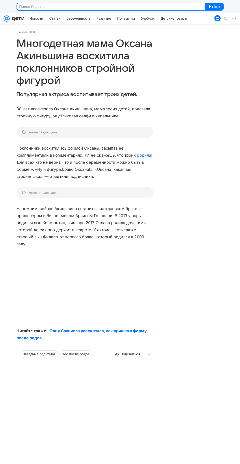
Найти (214, 7)
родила (144, 155)
